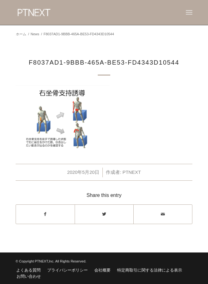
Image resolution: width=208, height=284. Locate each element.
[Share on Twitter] (104, 214)
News (35, 34)
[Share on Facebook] (45, 214)
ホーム (21, 34)
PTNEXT (131, 172)
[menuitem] (28, 270)
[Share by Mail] (163, 214)
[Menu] (189, 12)
